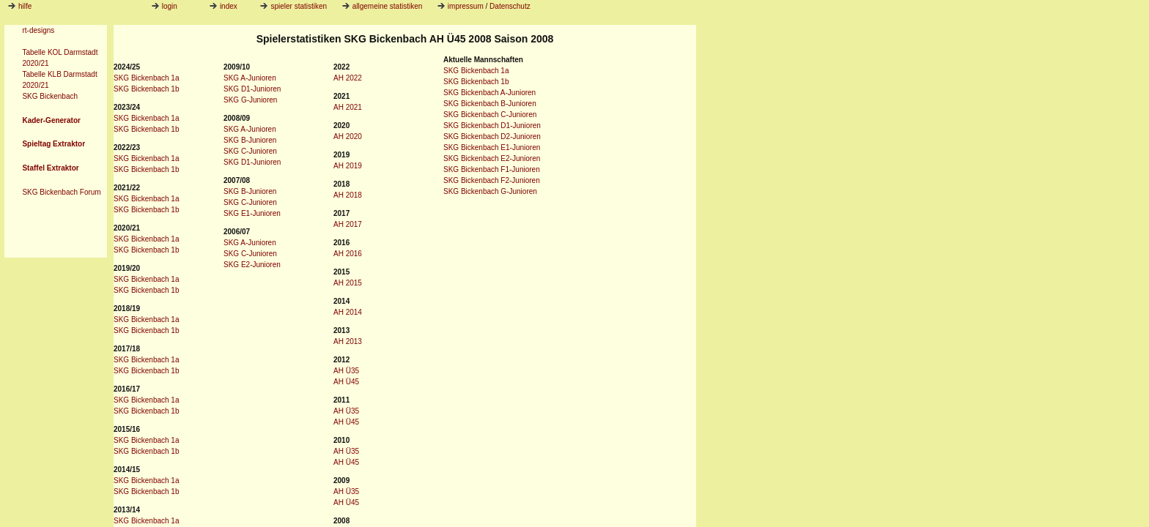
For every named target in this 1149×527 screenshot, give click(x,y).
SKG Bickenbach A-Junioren (489, 93)
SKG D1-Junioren (252, 89)
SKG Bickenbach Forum (61, 192)
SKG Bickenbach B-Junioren (489, 104)
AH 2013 (347, 341)
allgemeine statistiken (382, 6)
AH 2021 (347, 107)
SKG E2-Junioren (252, 265)
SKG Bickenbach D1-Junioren (492, 126)
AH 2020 (347, 136)
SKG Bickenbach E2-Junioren (491, 158)
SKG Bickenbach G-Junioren (490, 191)
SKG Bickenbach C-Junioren (489, 115)
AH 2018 (347, 195)
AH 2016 (347, 254)
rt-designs (38, 30)
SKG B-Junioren (249, 140)
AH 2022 (347, 78)
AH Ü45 (346, 382)
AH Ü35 (346, 371)
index (223, 6)
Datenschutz (510, 6)
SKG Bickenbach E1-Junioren (491, 147)
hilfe (25, 6)
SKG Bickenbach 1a (147, 78)
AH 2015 (347, 283)
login (164, 6)
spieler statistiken (293, 6)
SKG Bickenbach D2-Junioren (492, 136)
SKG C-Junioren (250, 151)
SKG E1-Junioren (252, 213)
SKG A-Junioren (249, 78)
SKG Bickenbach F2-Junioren (491, 180)
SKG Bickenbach (50, 96)
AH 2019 (347, 166)
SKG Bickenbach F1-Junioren (491, 169)
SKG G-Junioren (250, 100)
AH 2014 (347, 312)
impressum (466, 6)
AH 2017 (347, 224)
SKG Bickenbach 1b (147, 89)
